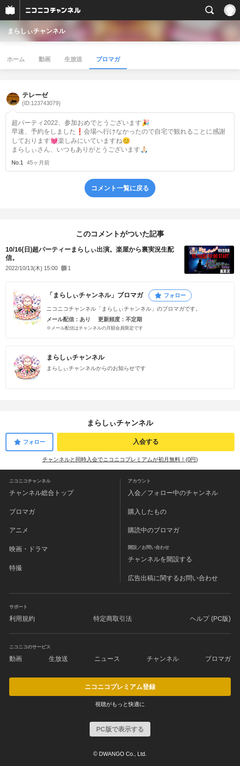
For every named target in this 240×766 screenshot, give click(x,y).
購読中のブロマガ (153, 530)
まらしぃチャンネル (36, 31)
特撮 (15, 568)
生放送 (73, 59)
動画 (45, 59)
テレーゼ (41, 98)
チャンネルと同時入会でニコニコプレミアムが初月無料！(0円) (120, 459)
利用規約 (22, 618)
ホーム (16, 59)
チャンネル (163, 658)
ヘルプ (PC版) (210, 618)
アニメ (19, 530)
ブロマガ (108, 59)
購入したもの (147, 511)
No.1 (17, 162)
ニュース (107, 658)
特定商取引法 (112, 618)
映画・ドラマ (28, 549)
